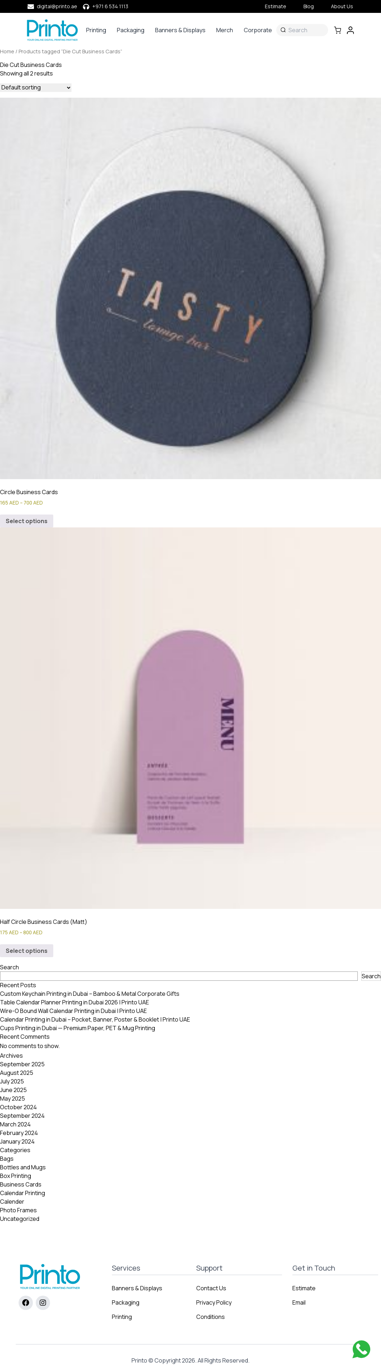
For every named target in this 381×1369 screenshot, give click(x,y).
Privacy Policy (214, 1302)
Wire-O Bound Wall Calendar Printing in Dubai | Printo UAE (73, 1011)
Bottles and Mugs (23, 1167)
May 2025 (12, 1098)
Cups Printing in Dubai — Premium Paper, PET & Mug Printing (77, 1028)
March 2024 (15, 1124)
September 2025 (22, 1064)
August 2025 (16, 1073)
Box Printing (15, 1176)
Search (9, 967)
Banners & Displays (180, 30)
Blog (308, 6)
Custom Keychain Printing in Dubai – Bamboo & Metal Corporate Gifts (89, 994)
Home (7, 51)
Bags (7, 1159)
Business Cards (20, 1184)
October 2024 (18, 1107)
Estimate (275, 6)
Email (299, 1302)
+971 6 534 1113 (110, 6)
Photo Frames (18, 1210)
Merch (224, 30)
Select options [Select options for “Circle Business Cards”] (27, 521)
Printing (96, 30)
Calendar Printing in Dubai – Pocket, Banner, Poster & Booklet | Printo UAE (95, 1019)
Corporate (258, 30)
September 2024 (22, 1116)
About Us (342, 6)
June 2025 (13, 1090)
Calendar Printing (22, 1193)
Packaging (130, 30)
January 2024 (17, 1141)
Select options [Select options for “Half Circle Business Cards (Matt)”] (27, 951)
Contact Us (211, 1288)
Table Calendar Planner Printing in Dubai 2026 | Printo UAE (74, 1002)
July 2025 (12, 1081)
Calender (12, 1201)
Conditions (210, 1317)
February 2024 (19, 1133)
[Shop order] (35, 87)
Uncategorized (19, 1219)
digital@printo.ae (57, 6)
